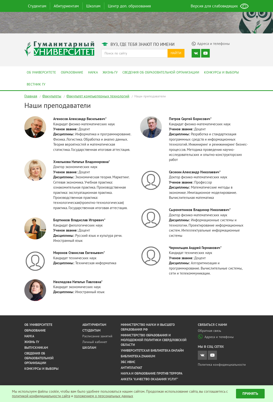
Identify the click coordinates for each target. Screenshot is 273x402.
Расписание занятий (97, 336)
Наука (93, 72)
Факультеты (51, 96)
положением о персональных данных (103, 396)
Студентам (37, 6)
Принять (250, 393)
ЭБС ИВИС (128, 362)
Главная (30, 96)
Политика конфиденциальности (222, 364)
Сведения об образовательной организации (160, 72)
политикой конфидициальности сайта (41, 396)
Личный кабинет (94, 342)
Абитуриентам (66, 6)
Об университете (41, 72)
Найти (176, 53)
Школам (93, 6)
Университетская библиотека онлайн (152, 350)
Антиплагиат (131, 367)
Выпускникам (36, 347)
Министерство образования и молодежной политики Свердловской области (153, 340)
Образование (72, 72)
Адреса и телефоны (216, 337)
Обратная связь (209, 330)
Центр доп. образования (129, 6)
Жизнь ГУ (110, 72)
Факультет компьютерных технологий (97, 96)
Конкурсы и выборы (221, 72)
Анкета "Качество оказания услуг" (149, 379)
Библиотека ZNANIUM (138, 356)
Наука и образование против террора (151, 373)
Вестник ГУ (36, 84)
